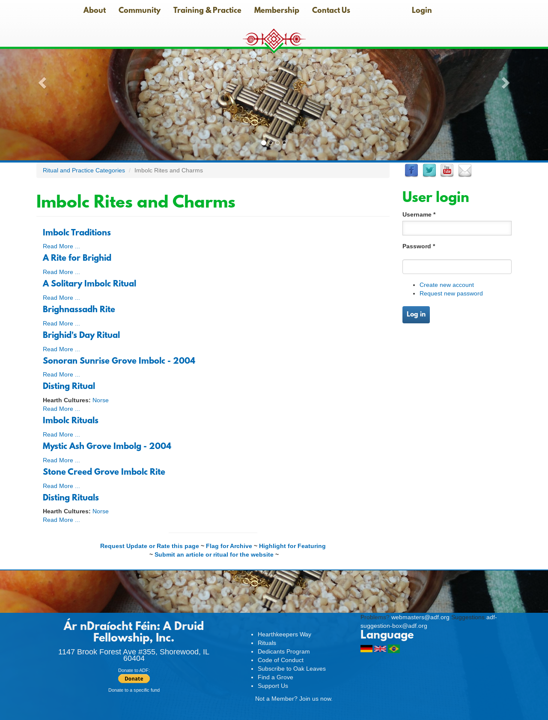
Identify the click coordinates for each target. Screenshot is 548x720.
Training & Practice (207, 11)
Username (418, 214)
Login (422, 11)
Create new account (447, 284)
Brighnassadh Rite (79, 310)
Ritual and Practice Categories (84, 170)
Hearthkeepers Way (284, 634)
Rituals (267, 642)
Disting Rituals (71, 498)
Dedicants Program (284, 651)
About (94, 11)
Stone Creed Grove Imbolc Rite (104, 472)
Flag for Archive (229, 545)
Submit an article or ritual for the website (214, 554)
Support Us (273, 685)
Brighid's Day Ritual (81, 335)
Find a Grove (275, 677)
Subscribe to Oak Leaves (292, 668)
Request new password (451, 293)
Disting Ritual (69, 387)
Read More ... (61, 246)
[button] (41, 80)
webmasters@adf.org (420, 617)
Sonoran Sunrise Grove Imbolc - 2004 (119, 361)
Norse (100, 400)
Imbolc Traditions (77, 233)
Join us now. (316, 698)
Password (418, 246)
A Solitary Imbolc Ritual (89, 284)
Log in (416, 315)
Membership (276, 11)
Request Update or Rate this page (149, 545)
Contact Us (331, 11)
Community (140, 11)
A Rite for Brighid (77, 258)
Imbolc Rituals (70, 421)
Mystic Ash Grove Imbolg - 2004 (107, 447)
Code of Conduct (281, 660)
